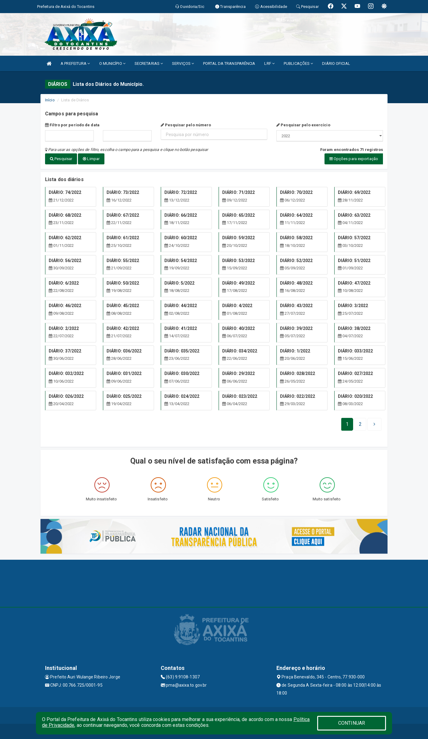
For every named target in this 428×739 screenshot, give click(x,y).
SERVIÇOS (183, 63)
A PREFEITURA (75, 63)
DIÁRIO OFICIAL (336, 63)
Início (50, 100)
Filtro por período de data (72, 125)
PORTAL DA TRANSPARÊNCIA (229, 63)
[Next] (360, 424)
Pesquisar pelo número (186, 125)
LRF (269, 63)
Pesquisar (61, 158)
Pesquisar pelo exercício (303, 125)
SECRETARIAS (149, 63)
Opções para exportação (353, 158)
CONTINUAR (351, 723)
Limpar (91, 158)
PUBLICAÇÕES (298, 63)
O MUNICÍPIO (112, 63)
